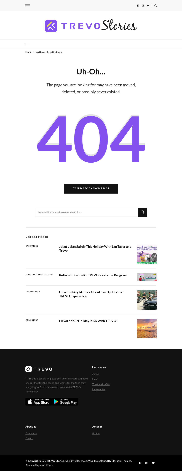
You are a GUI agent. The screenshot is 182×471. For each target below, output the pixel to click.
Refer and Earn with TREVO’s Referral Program (93, 275)
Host (95, 379)
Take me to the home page (91, 188)
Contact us (31, 433)
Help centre (98, 389)
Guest (95, 374)
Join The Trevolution (38, 274)
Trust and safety (101, 384)
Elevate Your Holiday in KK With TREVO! (88, 321)
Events (29, 438)
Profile (96, 433)
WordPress (46, 465)
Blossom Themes (121, 460)
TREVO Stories (55, 460)
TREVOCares (32, 291)
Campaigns (31, 246)
